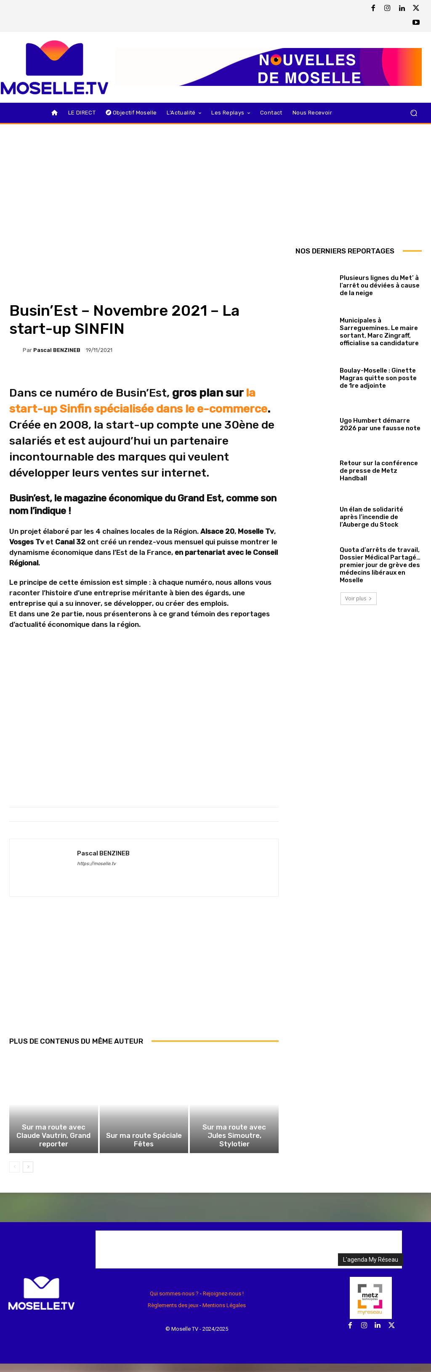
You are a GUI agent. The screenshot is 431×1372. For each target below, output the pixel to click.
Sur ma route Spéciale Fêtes (143, 1148)
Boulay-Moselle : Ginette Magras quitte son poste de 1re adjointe (378, 378)
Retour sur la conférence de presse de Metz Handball (379, 470)
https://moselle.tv (96, 863)
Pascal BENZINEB (56, 350)
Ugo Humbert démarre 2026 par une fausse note (380, 424)
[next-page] (28, 1175)
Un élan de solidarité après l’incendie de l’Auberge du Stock (371, 517)
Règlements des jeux (173, 1314)
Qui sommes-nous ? (174, 1302)
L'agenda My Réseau (370, 1267)
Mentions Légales (224, 1314)
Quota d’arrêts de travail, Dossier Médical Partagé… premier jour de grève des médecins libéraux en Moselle (380, 565)
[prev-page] (14, 1175)
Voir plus (358, 598)
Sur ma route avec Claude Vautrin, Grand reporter (53, 1148)
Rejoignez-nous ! (223, 1302)
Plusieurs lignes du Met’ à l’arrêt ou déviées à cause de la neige (380, 285)
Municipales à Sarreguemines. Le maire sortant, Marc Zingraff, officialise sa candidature (379, 332)
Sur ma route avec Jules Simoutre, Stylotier (234, 1148)
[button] (413, 113)
